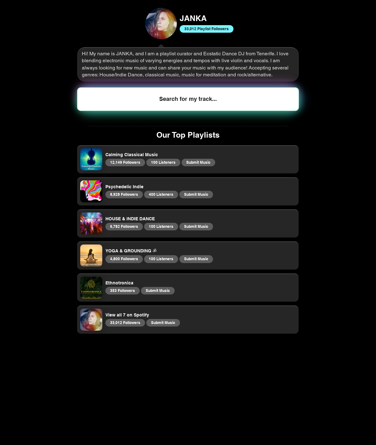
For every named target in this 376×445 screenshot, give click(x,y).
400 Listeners (161, 194)
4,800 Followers (124, 258)
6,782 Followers (124, 226)
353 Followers (122, 290)
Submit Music (198, 162)
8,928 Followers (124, 194)
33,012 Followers (125, 322)
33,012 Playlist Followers (206, 28)
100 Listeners (163, 162)
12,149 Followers (125, 162)
